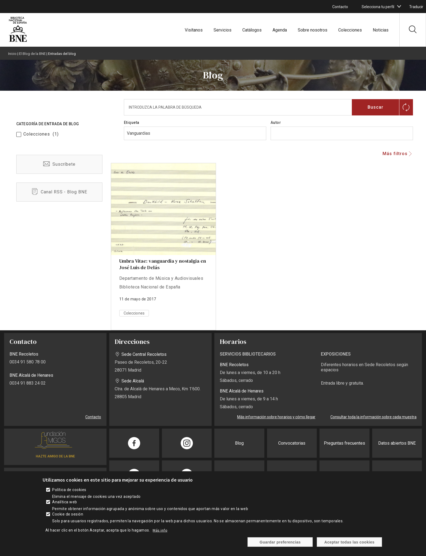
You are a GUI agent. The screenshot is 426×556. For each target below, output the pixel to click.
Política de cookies (69, 490)
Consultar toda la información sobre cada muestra (373, 417)
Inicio (12, 54)
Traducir (416, 7)
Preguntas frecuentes (344, 443)
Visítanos (194, 30)
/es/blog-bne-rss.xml (59, 192)
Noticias (381, 30)
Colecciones (350, 30)
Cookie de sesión (67, 514)
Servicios (222, 30)
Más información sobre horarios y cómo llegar (276, 417)
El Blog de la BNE (32, 54)
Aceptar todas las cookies (349, 542)
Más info (160, 530)
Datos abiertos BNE (397, 443)
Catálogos (252, 30)
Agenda (279, 30)
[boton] (399, 6)
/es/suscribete (59, 164)
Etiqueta (131, 122)
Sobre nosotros (312, 30)
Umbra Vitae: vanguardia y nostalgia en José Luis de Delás (162, 264)
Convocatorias (291, 443)
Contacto (340, 7)
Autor (276, 122)
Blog (239, 443)
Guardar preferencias (280, 542)
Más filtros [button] (395, 153)
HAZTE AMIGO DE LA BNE (55, 456)
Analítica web (64, 502)
